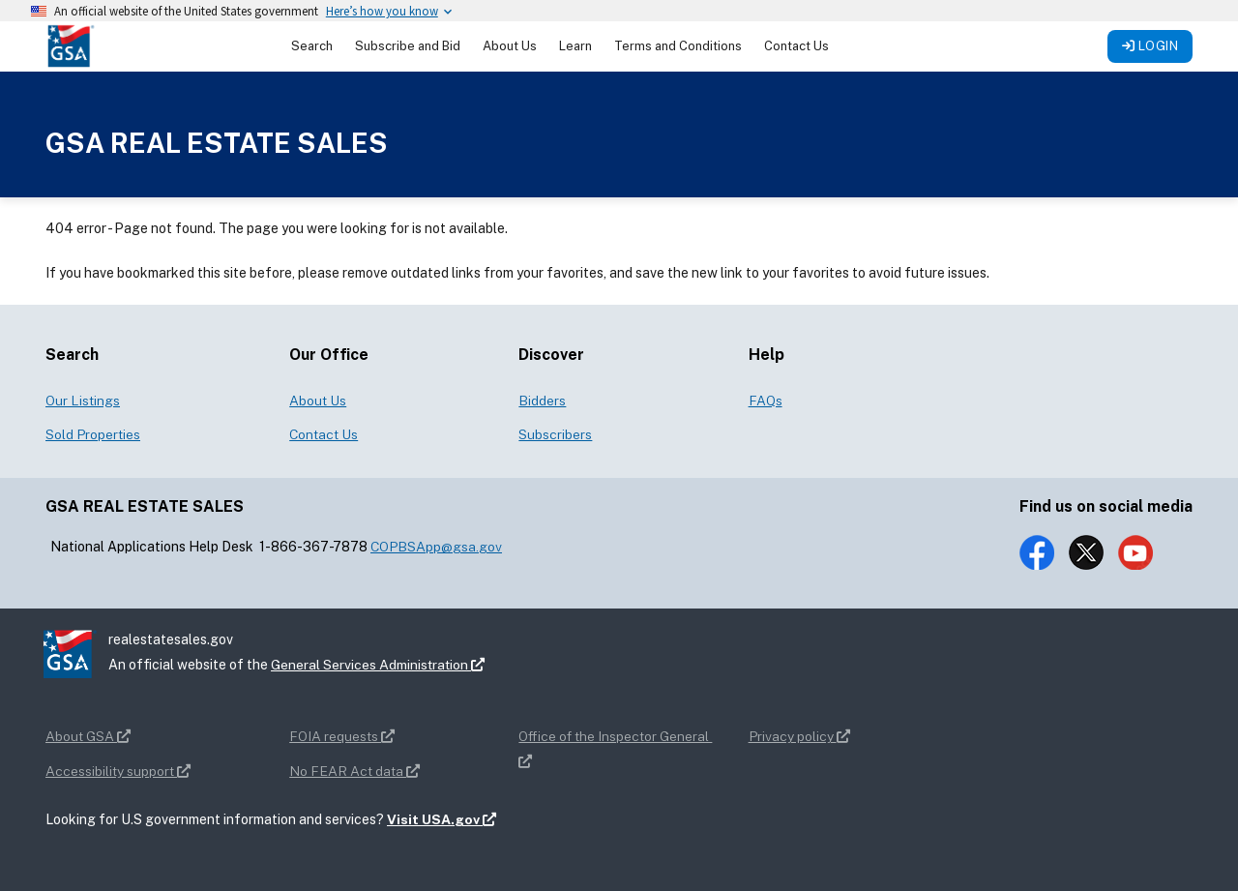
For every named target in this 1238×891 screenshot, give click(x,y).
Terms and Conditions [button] (678, 46)
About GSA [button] (88, 736)
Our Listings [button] (82, 400)
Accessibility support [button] (118, 771)
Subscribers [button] (555, 434)
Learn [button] (575, 46)
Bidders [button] (542, 400)
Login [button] (1150, 46)
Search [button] (312, 46)
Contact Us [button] (796, 46)
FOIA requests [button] (342, 736)
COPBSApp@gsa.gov (436, 546)
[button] (70, 45)
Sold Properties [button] (92, 434)
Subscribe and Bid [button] (407, 46)
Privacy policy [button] (799, 736)
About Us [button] (510, 46)
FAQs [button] (765, 400)
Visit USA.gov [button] (441, 819)
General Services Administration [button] (378, 664)
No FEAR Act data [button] (354, 771)
